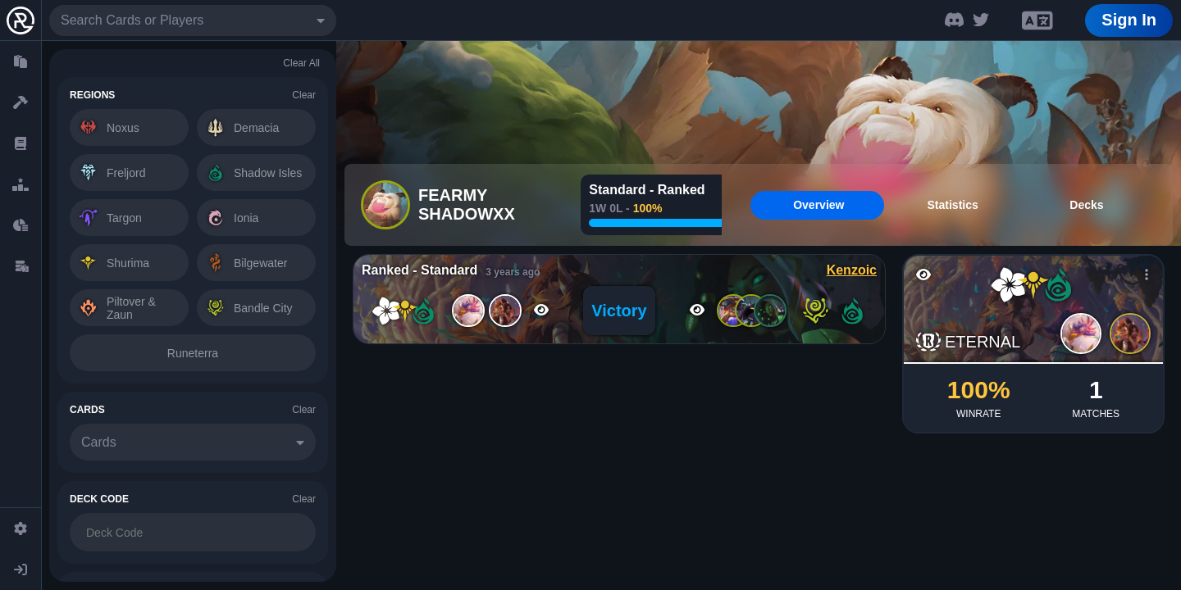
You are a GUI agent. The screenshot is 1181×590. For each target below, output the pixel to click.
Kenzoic (852, 270)
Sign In (1128, 20)
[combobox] (192, 20)
